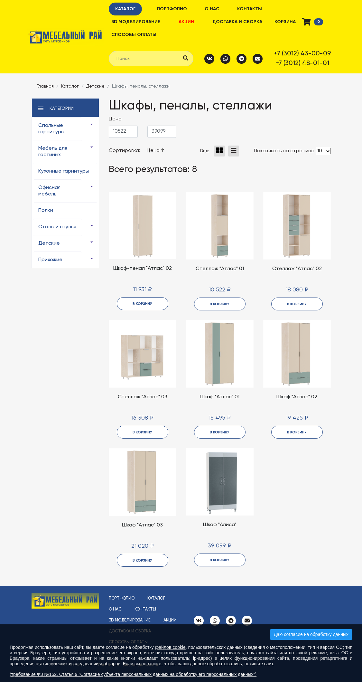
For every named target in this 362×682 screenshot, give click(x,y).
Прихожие (50, 259)
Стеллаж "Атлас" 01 (220, 268)
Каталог (125, 9)
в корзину (142, 304)
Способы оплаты (133, 35)
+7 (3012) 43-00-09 (302, 54)
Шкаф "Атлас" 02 (296, 397)
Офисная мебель (49, 191)
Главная (45, 86)
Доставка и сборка (237, 22)
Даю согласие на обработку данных (311, 634)
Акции (186, 22)
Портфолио (172, 9)
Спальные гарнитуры (51, 129)
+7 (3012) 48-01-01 (302, 63)
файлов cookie (170, 647)
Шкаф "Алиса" (220, 524)
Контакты (249, 9)
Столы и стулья (57, 227)
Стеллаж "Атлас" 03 (142, 397)
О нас (212, 9)
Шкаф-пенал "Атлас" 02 (142, 268)
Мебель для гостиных (52, 151)
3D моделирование (135, 22)
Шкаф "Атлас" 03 (142, 525)
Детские (95, 86)
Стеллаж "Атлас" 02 (297, 268)
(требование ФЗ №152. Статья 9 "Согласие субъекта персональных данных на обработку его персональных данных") (133, 674)
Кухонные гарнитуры (63, 171)
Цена (156, 150)
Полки (45, 210)
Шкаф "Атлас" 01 (219, 397)
